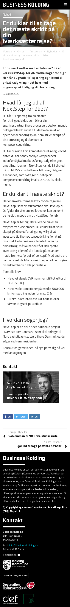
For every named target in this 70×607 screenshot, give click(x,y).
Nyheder (52, 51)
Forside (7, 51)
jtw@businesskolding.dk (21, 387)
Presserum (36, 51)
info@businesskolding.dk (23, 545)
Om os (20, 51)
